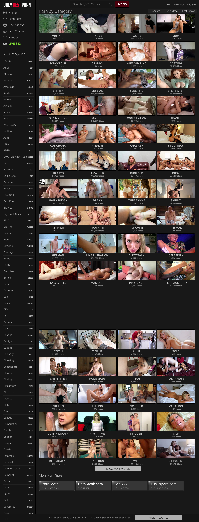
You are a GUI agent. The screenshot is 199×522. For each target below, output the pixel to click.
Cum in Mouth (11, 468)
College (7, 417)
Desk (6, 513)
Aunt (6, 137)
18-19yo (8, 61)
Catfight (8, 341)
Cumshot (8, 474)
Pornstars (15, 19)
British (7, 277)
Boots (6, 258)
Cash (6, 328)
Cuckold (8, 462)
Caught (7, 347)
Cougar (7, 436)
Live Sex (14, 43)
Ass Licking (10, 125)
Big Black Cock (12, 214)
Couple (7, 443)
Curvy (6, 481)
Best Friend (10, 201)
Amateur (8, 80)
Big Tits (7, 226)
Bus (5, 296)
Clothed (7, 398)
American (8, 86)
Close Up (8, 392)
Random (14, 37)
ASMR (6, 67)
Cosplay (8, 430)
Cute (6, 487)
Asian (6, 112)
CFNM (7, 309)
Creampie (8, 455)
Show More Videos (118, 468)
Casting (7, 334)
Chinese (8, 373)
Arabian (8, 105)
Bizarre (7, 233)
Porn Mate (57, 485)
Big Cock (8, 220)
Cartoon (8, 322)
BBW (6, 144)
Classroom (9, 385)
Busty (6, 303)
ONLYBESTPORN (19, 4)
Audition (8, 131)
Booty (6, 264)
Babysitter (9, 169)
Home (12, 12)
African (7, 74)
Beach (7, 188)
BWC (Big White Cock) (16, 156)
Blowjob (8, 245)
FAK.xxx (129, 485)
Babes (7, 163)
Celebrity (8, 354)
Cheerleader (10, 366)
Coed (6, 411)
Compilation (10, 424)
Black (6, 239)
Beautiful (8, 195)
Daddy (7, 500)
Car (5, 315)
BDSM (6, 150)
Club (6, 404)
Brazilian (8, 271)
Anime (7, 99)
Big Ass (7, 207)
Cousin (7, 449)
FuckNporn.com (166, 485)
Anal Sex (8, 93)
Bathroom (9, 182)
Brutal (6, 284)
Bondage (8, 252)
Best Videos (16, 31)
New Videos (16, 25)
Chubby (7, 379)
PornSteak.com (93, 485)
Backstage (9, 175)
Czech (7, 494)
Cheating (8, 360)
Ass (5, 118)
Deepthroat (9, 506)
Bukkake (8, 290)
